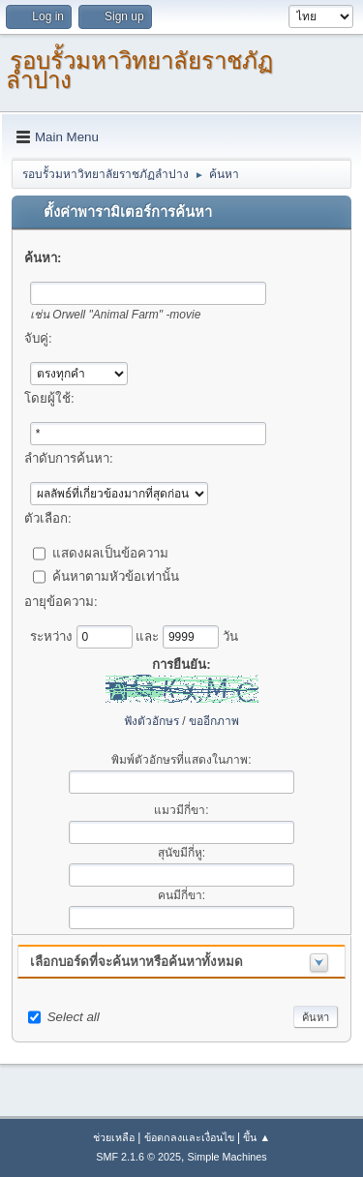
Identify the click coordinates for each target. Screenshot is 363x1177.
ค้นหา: (42, 258)
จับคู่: (38, 338)
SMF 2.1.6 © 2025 (138, 1156)
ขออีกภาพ (214, 721)
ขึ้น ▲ (256, 1137)
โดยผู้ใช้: (49, 398)
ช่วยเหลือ (114, 1137)
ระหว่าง (53, 635)
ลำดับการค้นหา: (68, 458)
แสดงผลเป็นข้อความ (110, 552)
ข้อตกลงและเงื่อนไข (189, 1137)
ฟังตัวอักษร (151, 721)
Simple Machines (227, 1156)
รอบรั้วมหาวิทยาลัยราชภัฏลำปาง (139, 70)
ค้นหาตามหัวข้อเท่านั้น (115, 575)
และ (149, 635)
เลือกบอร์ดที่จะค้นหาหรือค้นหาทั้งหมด (136, 961)
